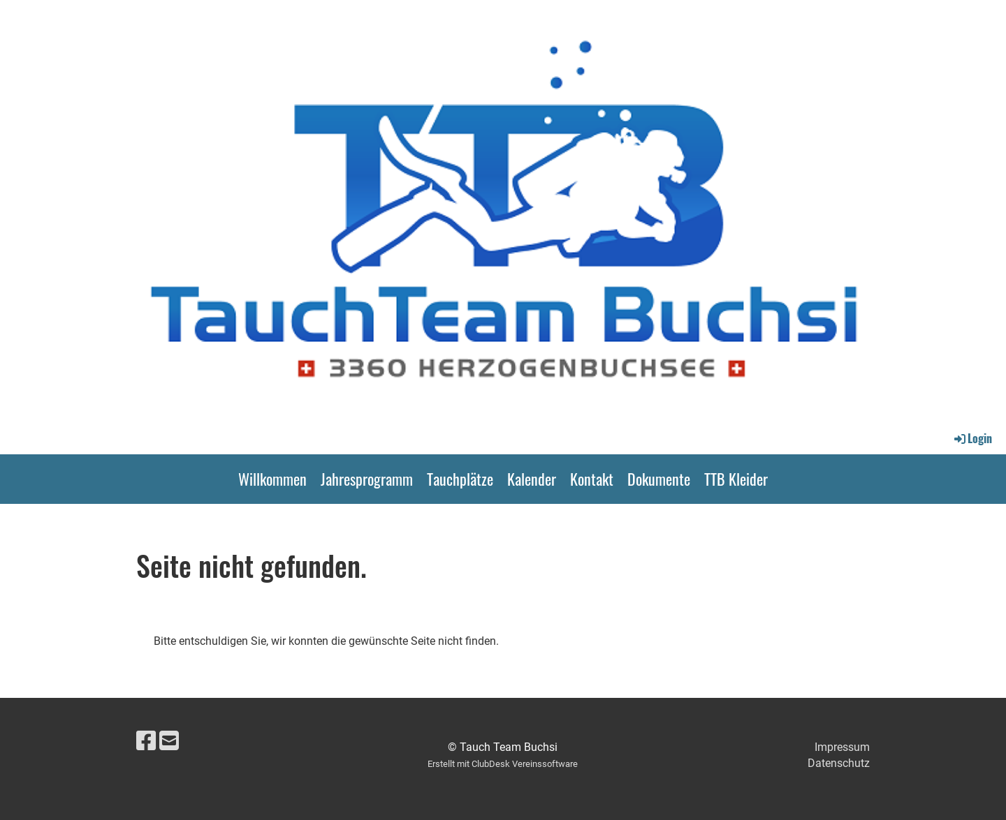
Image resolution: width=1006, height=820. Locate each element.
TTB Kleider (736, 479)
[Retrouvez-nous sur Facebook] (146, 741)
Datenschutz (839, 763)
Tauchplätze (460, 479)
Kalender (531, 479)
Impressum (842, 747)
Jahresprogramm (367, 479)
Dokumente (658, 479)
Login (972, 438)
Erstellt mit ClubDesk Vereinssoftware (503, 764)
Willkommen (272, 479)
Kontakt (591, 479)
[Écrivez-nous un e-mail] (169, 741)
